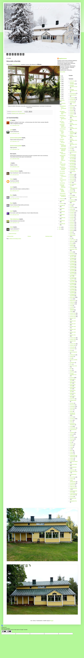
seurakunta (72, 418)
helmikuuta (62, 220)
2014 (60, 98)
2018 (60, 91)
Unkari (71, 452)
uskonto (71, 453)
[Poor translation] (9, 631)
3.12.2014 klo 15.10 (14, 230)
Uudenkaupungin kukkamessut (73, 456)
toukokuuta (62, 211)
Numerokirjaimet (73, 352)
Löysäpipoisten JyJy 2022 (73, 270)
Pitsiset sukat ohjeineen (63, 164)
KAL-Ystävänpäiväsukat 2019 (73, 188)
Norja (71, 350)
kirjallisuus (72, 199)
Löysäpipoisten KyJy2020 (73, 295)
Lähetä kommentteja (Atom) (15, 238)
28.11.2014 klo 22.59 (14, 206)
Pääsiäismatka (73, 400)
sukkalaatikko (73, 428)
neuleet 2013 (73, 314)
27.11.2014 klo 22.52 (14, 166)
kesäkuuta (62, 208)
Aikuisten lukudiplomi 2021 (73, 90)
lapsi (71, 238)
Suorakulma (62, 183)
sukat (71, 426)
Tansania (72, 439)
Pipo (71, 368)
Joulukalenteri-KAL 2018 (73, 155)
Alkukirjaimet (72, 93)
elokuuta (62, 203)
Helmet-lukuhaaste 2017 (73, 116)
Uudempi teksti (10, 236)
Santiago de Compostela (72, 413)
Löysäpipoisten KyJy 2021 (73, 287)
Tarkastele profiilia (61, 71)
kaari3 (11, 211)
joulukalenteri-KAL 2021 (73, 164)
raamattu (72, 403)
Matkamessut (73, 300)
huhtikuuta (62, 214)
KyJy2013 (72, 224)
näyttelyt (72, 356)
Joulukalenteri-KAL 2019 (73, 158)
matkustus (72, 302)
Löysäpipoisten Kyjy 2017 (73, 278)
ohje (71, 358)
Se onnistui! (62, 171)
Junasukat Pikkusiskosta (63, 118)
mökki (71, 311)
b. (10, 163)
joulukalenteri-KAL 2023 (73, 166)
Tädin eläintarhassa (14, 219)
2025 (60, 78)
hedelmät (72, 113)
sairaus (71, 409)
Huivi (71, 148)
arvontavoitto (73, 99)
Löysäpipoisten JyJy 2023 (73, 273)
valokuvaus (72, 470)
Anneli (11, 187)
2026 (60, 76)
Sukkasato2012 (73, 429)
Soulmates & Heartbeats (72, 424)
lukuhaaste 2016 (73, 249)
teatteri (71, 440)
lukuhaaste (72, 247)
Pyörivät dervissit (62, 142)
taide (71, 435)
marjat (71, 299)
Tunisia (71, 445)
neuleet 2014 (73, 316)
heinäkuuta (62, 205)
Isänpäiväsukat (73, 152)
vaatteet (71, 459)
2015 (60, 96)
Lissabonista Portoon (72, 245)
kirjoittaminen (73, 201)
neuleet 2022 (73, 337)
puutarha (72, 377)
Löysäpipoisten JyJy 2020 (73, 264)
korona (71, 204)
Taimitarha (72, 437)
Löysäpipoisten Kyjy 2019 (73, 284)
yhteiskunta (72, 484)
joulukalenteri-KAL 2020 (73, 161)
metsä (71, 305)
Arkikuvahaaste (73, 95)
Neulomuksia (62, 193)
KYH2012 (72, 212)
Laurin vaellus (73, 239)
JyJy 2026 (72, 179)
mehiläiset (72, 303)
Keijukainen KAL (73, 197)
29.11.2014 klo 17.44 (14, 222)
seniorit (71, 417)
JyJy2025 (72, 181)
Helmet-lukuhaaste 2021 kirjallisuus (73, 132)
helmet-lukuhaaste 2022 (73, 136)
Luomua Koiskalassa (63, 175)
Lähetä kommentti (12, 233)
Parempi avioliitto (73, 359)
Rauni (11, 195)
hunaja (71, 150)
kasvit (17, 113)
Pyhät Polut (72, 398)
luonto (71, 252)
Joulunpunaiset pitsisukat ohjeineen (63, 149)
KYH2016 (72, 217)
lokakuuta (62, 198)
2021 (60, 85)
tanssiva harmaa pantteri (15, 137)
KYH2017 (72, 219)
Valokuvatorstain (16, 64)
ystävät (71, 496)
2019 (60, 89)
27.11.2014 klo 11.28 (14, 133)
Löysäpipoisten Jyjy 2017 (73, 256)
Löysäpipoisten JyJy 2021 (73, 267)
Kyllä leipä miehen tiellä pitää (62, 186)
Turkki (71, 447)
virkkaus (72, 478)
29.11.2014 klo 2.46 (14, 214)
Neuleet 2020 (73, 332)
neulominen (72, 348)
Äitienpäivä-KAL (73, 501)
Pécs (71, 364)
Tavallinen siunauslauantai (63, 136)
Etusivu (29, 236)
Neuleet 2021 (73, 335)
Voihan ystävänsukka (73, 481)
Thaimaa (72, 444)
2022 (60, 83)
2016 (60, 94)
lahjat (71, 232)
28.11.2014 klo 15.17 (14, 190)
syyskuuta (62, 200)
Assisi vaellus (73, 102)
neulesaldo (72, 347)
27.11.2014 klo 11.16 (14, 125)
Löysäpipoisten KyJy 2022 (73, 289)
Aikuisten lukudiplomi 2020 (73, 86)
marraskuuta (62, 103)
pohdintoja (72, 371)
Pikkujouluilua (63, 115)
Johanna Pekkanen (14, 171)
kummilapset (72, 210)
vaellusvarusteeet (73, 461)
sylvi (11, 129)
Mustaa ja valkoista (72, 309)
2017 (60, 93)
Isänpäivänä (62, 173)
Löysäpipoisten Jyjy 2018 (73, 259)
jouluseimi (72, 174)
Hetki (61, 162)
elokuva (71, 107)
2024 (60, 79)
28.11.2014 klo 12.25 (14, 182)
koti (70, 205)
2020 (60, 87)
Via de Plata (72, 477)
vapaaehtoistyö (73, 474)
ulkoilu (71, 450)
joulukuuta (62, 100)
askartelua (72, 101)
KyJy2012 (72, 222)
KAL (71, 182)
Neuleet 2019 (73, 329)
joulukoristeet (73, 171)
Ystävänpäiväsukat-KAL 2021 (73, 494)
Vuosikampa (72, 483)
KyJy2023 (72, 227)
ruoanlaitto (72, 406)
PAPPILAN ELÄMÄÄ (28, 7)
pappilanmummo (63, 58)
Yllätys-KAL (72, 486)
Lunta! (61, 178)
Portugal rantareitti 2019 (73, 374)
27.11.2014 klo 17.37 (14, 141)
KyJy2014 (72, 225)
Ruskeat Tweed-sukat (62, 132)
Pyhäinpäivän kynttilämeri (63, 196)
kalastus (72, 191)
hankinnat (72, 112)
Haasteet (72, 110)
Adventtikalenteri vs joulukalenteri (63, 108)
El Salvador (72, 105)
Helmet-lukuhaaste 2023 (73, 140)
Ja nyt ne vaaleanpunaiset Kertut (63, 145)
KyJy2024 (72, 228)
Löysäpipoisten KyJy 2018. (73, 281)
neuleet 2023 (73, 339)
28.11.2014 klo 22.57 (14, 198)
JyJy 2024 (72, 177)
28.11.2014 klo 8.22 (14, 174)
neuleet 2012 (73, 313)
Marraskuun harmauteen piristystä (63, 168)
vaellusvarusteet (73, 464)
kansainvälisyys (73, 192)
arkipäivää (14, 113)
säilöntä (71, 434)
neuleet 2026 (73, 345)
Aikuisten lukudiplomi (72, 83)
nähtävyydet (72, 354)
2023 (60, 81)
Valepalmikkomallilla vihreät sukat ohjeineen (62, 158)
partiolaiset (72, 362)
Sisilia (71, 421)
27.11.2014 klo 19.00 (14, 158)
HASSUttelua (63, 129)
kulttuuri (71, 209)
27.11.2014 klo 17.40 (14, 149)
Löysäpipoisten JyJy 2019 (73, 261)
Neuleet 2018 (73, 326)
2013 (60, 227)
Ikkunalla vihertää (62, 122)
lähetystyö (72, 253)
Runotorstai (72, 404)
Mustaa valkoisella (62, 153)
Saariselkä (72, 408)
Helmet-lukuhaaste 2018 (73, 120)
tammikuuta (62, 223)
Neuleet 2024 (73, 341)
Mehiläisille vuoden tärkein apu (63, 126)
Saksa (71, 411)
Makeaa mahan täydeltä (62, 190)
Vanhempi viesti (48, 236)
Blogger (51, 620)
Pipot (71, 370)
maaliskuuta (62, 217)
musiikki (71, 307)
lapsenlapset (72, 235)
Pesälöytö (62, 139)
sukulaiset (72, 432)
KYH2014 (72, 214)
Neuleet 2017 (73, 323)
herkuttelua (72, 147)
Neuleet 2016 (73, 321)
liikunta (71, 243)
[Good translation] (4, 631)
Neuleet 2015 (73, 318)
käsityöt (71, 230)
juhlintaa (72, 176)
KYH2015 (72, 215)
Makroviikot (72, 297)
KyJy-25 (71, 220)
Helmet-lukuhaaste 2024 (73, 144)
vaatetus (72, 458)
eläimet (71, 108)
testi (71, 442)
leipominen (72, 241)
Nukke (11, 227)
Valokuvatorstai (22, 113)
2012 (60, 229)
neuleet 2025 (73, 343)
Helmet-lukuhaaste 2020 (73, 128)
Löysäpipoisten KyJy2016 (73, 292)
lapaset (71, 233)
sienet (71, 420)
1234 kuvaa (72, 81)
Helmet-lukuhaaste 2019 (73, 124)
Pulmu (11, 179)
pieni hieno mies (73, 365)
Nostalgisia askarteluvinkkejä (63, 112)
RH (10, 120)
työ (70, 448)
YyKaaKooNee (73, 498)
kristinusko (72, 207)
